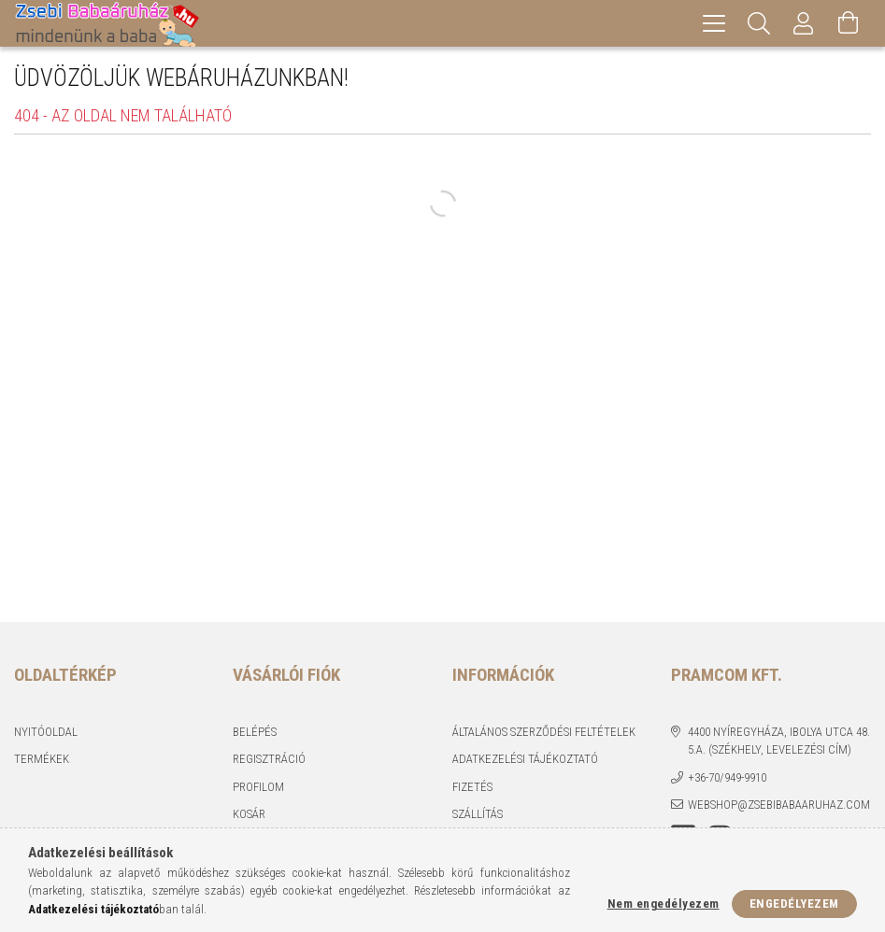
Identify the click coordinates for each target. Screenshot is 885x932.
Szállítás (477, 814)
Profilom (258, 787)
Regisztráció (269, 759)
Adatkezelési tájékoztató (525, 759)
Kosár (249, 814)
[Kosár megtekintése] (848, 23)
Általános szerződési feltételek (543, 732)
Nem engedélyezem (663, 904)
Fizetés (472, 787)
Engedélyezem (794, 904)
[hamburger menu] (714, 23)
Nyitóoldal (46, 732)
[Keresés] (758, 23)
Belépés (255, 732)
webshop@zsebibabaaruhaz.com (779, 805)
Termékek (41, 759)
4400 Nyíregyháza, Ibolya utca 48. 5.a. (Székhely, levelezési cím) (779, 741)
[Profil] (803, 23)
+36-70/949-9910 (727, 777)
